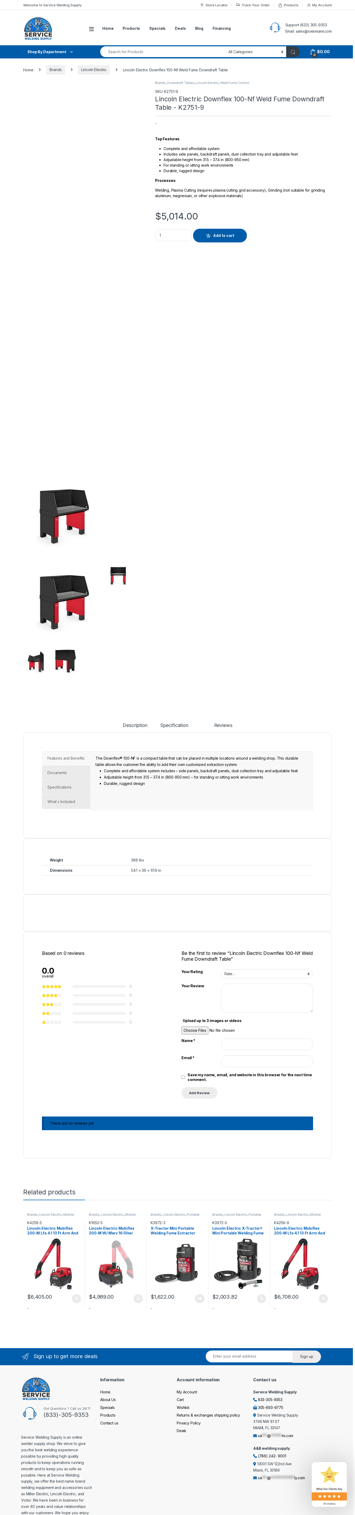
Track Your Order (253, 5)
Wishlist (183, 1407)
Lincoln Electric (94, 69)
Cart (180, 1399)
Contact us (109, 1423)
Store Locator (214, 5)
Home (107, 28)
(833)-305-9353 (66, 1414)
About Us (108, 1399)
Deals (180, 28)
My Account (319, 5)
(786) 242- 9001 (272, 1456)
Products (288, 5)
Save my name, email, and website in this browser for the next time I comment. (251, 1077)
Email (187, 1057)
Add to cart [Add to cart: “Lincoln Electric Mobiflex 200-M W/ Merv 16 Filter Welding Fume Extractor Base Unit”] (138, 1298)
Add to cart (223, 235)
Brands (55, 69)
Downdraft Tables (181, 83)
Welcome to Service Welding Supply (52, 5)
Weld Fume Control (234, 83)
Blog (199, 28)
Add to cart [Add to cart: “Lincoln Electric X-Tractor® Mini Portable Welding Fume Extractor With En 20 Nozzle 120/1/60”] (261, 1298)
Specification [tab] (174, 725)
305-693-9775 (270, 1407)
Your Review (192, 986)
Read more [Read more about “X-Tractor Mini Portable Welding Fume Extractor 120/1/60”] (199, 1298)
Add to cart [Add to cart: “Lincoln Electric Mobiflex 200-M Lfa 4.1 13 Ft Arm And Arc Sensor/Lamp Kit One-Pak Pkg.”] (76, 1298)
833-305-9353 (270, 1399)
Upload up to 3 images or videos (212, 1020)
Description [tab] (135, 725)
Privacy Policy (189, 1423)
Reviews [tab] (223, 725)
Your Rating (192, 971)
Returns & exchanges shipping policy (208, 1415)
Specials (157, 28)
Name (188, 1040)
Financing (222, 28)
